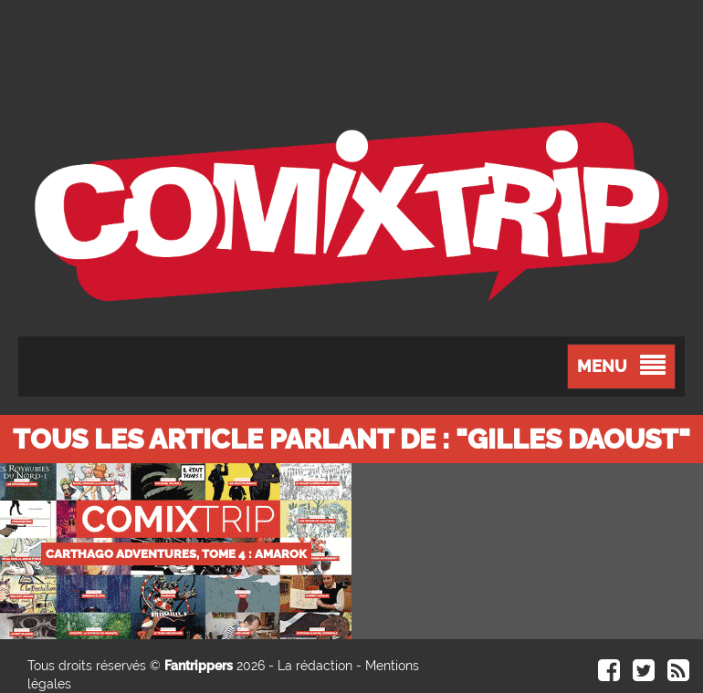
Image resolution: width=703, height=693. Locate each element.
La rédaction (315, 665)
